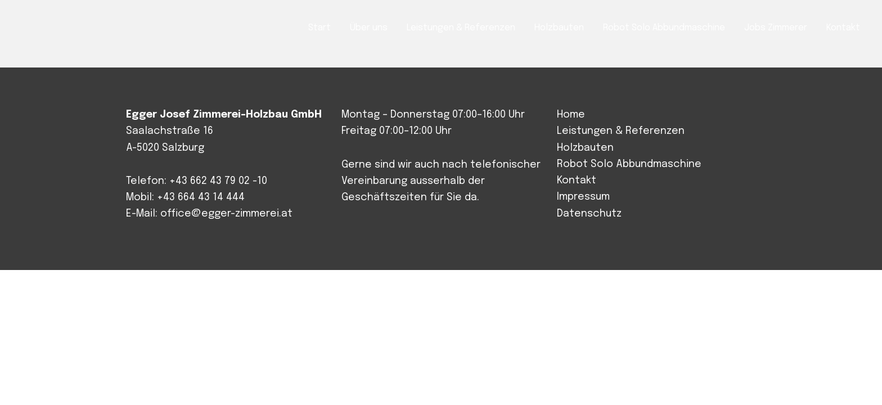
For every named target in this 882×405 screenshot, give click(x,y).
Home (571, 115)
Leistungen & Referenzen (621, 131)
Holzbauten (585, 148)
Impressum (583, 197)
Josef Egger (71, 29)
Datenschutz (589, 214)
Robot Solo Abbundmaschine (629, 164)
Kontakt (576, 181)
